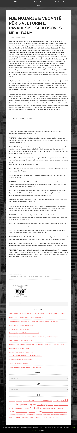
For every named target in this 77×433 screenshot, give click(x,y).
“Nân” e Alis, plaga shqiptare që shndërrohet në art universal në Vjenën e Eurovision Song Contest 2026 (38, 344)
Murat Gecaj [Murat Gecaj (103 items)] (56, 412)
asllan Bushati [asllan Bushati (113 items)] (38, 400)
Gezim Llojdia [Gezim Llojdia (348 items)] (58, 408)
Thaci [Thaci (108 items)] (46, 417)
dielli (25, 276)
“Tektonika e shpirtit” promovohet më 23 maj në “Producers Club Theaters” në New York (33, 321)
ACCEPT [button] (41, 430)
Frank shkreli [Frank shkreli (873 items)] (36, 408)
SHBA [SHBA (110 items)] (14, 417)
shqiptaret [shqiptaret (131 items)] (33, 417)
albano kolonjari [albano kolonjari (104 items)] (12, 400)
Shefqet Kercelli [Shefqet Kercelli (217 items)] (20, 417)
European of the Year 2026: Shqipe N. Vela (21, 352)
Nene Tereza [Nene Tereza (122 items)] (15, 414)
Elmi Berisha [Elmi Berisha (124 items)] (50, 405)
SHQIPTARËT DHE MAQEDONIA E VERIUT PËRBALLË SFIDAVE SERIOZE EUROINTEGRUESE (37, 313)
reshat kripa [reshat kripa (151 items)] (61, 414)
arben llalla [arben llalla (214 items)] (31, 401)
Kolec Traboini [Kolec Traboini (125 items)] (32, 412)
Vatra (48, 276)
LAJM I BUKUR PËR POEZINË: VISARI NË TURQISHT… (25, 356)
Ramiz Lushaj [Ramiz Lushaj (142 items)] (54, 414)
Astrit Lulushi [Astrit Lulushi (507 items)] (46, 401)
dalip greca (20, 276)
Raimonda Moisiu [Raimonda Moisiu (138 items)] (46, 414)
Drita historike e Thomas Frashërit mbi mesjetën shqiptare (25, 367)
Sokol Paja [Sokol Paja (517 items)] (40, 417)
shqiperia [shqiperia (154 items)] (27, 417)
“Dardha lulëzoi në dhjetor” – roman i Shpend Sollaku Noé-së (26, 317)
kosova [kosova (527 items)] (39, 412)
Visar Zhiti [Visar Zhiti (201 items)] (55, 417)
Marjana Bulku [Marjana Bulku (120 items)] (50, 412)
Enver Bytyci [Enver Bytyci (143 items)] (57, 405)
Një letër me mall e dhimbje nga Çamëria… (21, 325)
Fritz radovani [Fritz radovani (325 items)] (48, 408)
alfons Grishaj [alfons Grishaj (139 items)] (19, 401)
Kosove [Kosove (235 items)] (44, 412)
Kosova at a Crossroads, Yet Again (18, 363)
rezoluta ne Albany (40, 276)
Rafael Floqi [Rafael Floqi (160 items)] (39, 414)
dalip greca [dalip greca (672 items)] (31, 405)
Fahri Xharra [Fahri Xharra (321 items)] (24, 408)
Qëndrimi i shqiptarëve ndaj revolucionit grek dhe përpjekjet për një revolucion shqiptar (33, 336)
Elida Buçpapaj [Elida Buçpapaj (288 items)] (42, 405)
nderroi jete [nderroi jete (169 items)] (62, 412)
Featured (19, 275)
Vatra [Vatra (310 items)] (49, 417)
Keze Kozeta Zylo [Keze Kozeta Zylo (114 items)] (24, 412)
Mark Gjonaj (31, 276)
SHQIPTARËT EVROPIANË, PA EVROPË (21, 340)
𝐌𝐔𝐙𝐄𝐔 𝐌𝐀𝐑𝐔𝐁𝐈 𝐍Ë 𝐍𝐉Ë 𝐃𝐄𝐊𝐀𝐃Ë (19, 348)
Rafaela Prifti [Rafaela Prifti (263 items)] (31, 414)
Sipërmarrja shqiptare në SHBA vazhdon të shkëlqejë (24, 333)
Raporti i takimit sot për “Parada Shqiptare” (21, 359)
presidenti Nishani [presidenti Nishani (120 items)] (22, 414)
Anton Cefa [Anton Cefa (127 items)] (25, 401)
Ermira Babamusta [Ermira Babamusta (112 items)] (64, 405)
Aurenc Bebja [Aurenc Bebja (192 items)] (57, 401)
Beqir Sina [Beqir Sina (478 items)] (21, 405)
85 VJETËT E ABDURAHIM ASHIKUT (19, 329)
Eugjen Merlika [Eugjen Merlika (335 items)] (14, 408)
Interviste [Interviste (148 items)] (18, 412)
